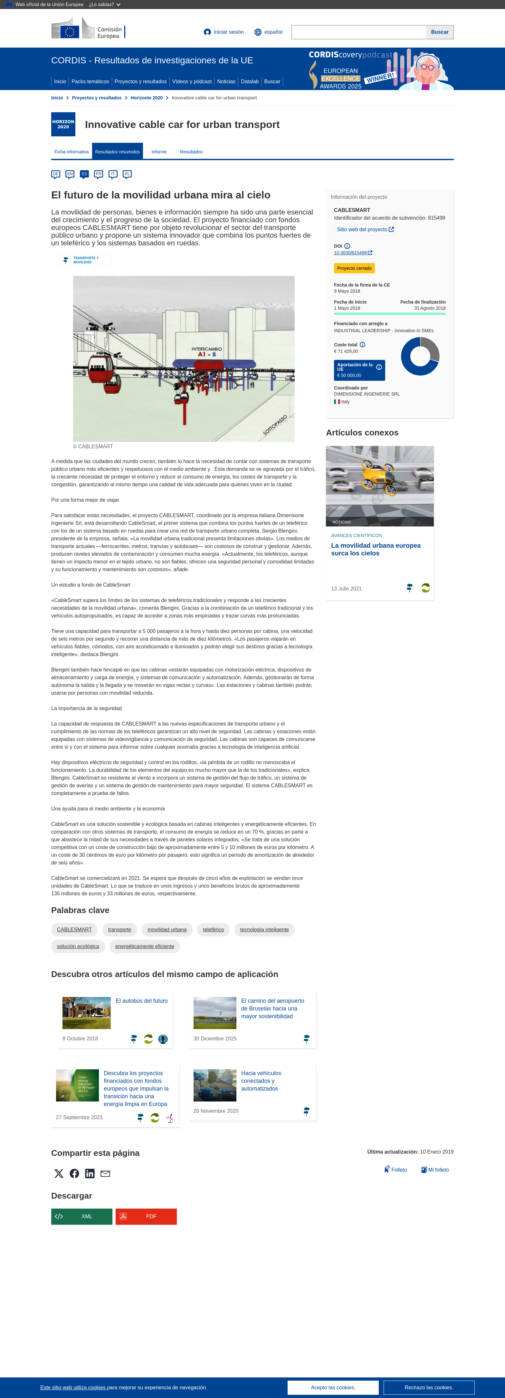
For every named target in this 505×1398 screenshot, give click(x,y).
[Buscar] (440, 32)
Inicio (60, 81)
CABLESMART (74, 929)
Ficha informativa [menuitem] (71, 151)
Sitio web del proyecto (367, 228)
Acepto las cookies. (333, 1387)
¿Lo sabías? (104, 4)
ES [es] (84, 174)
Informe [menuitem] (159, 151)
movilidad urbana (167, 929)
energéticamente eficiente (144, 946)
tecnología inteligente (264, 929)
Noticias (226, 81)
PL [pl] (127, 174)
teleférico (213, 929)
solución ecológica (78, 946)
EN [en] (70, 174)
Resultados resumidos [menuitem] (117, 151)
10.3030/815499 (350, 252)
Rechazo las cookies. (429, 1387)
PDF (151, 1216)
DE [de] (56, 174)
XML (87, 1216)
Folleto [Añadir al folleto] (396, 1169)
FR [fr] (98, 174)
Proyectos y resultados (141, 81)
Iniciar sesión (224, 32)
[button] (268, 32)
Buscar (272, 81)
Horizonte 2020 (147, 97)
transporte (119, 929)
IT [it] (113, 174)
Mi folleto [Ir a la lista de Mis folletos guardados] (435, 1170)
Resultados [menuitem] (191, 151)
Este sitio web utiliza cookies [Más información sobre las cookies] (73, 1387)
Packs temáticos (90, 81)
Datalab (250, 81)
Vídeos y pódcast (192, 81)
